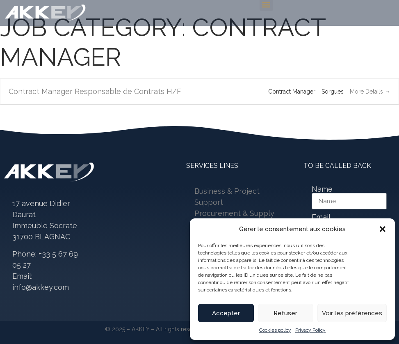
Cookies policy (275, 330)
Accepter (226, 313)
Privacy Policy (310, 330)
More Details (370, 91)
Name (322, 189)
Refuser (285, 313)
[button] (382, 229)
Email (321, 217)
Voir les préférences (352, 313)
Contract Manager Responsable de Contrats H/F (95, 91)
